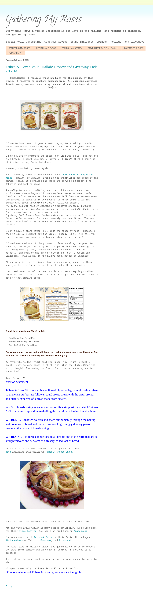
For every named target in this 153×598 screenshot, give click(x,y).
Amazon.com (80, 531)
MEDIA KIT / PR (15, 53)
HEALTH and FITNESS (46, 48)
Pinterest (65, 540)
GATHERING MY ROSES (19, 48)
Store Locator (27, 531)
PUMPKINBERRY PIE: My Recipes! (103, 48)
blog (8, 452)
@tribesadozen (14, 540)
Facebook (45, 540)
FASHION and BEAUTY (72, 48)
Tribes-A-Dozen (43, 537)
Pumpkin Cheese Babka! (60, 452)
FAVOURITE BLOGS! (133, 48)
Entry (9, 586)
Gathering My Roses (43, 20)
